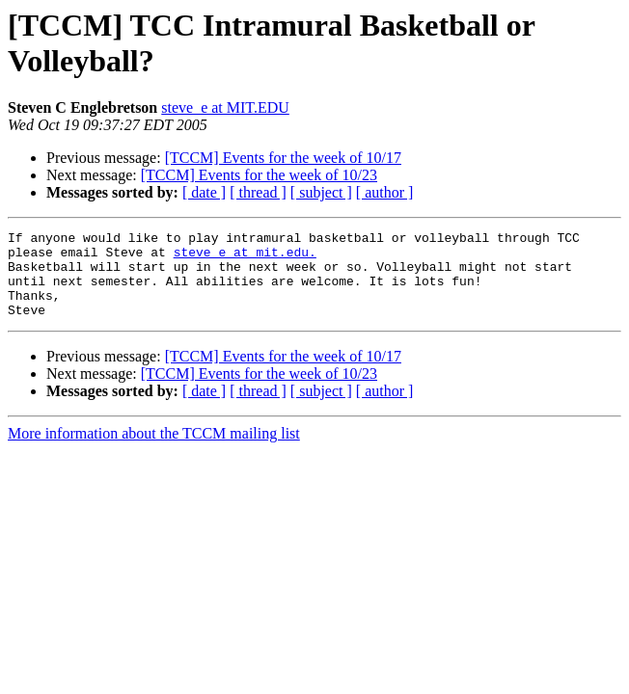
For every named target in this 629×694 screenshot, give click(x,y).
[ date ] (204, 192)
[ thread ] (258, 192)
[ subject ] (321, 192)
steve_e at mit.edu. (245, 257)
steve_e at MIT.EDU (225, 107)
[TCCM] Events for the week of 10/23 (259, 175)
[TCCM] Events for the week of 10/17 (283, 157)
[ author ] (385, 192)
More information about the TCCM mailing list (154, 450)
